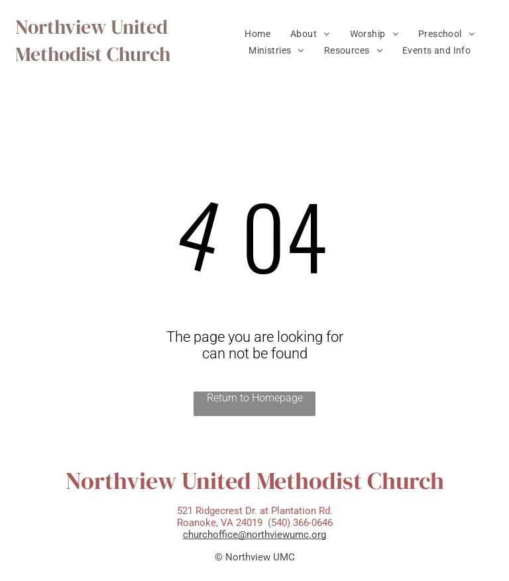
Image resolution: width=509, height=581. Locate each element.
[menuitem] (257, 33)
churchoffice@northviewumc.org (254, 535)
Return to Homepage (255, 398)
